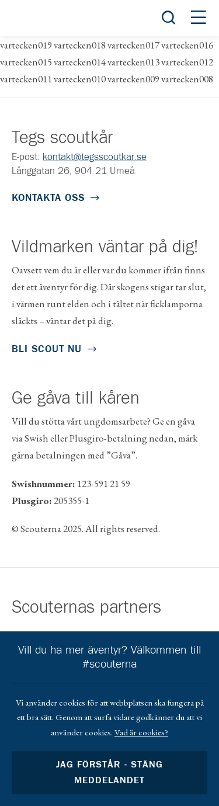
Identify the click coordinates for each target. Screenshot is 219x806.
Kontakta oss (48, 198)
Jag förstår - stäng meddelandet (109, 772)
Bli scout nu (47, 350)
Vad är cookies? (141, 732)
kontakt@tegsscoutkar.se (95, 157)
